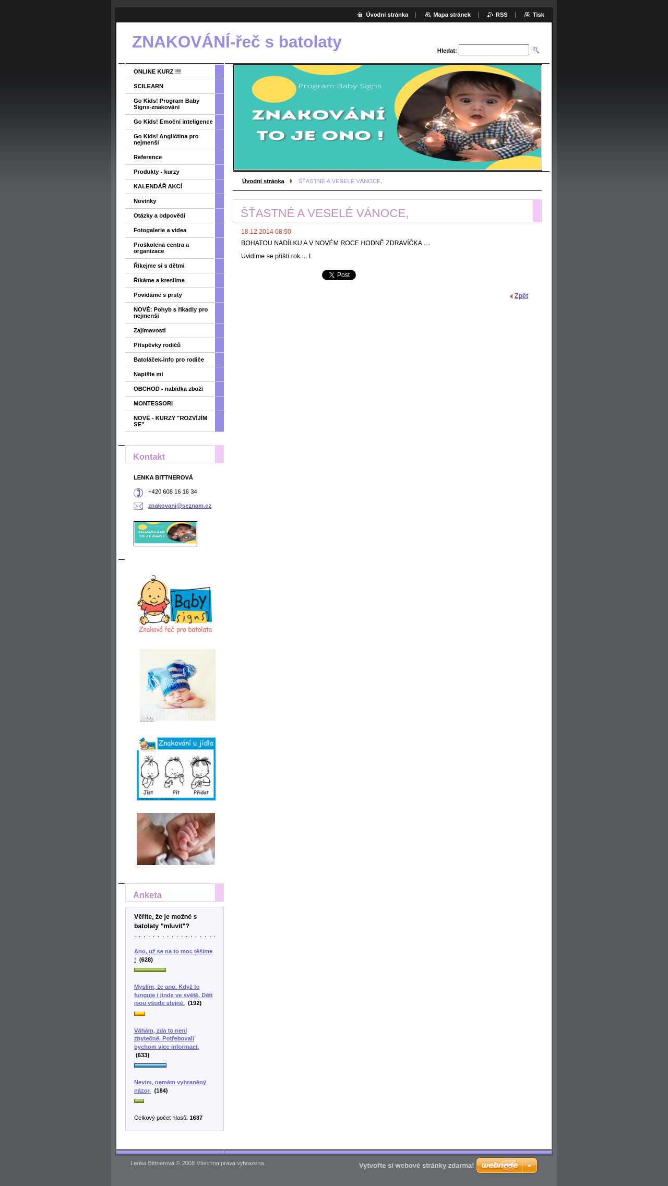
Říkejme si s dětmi (159, 265)
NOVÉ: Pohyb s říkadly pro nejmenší (171, 312)
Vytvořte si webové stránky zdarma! (416, 1165)
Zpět (521, 296)
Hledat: (447, 50)
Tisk (538, 14)
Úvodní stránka (263, 181)
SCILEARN (148, 86)
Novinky (145, 201)
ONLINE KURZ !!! (157, 71)
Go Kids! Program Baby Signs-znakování (166, 104)
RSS (502, 14)
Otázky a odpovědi (159, 215)
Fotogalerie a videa (160, 230)
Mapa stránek (452, 14)
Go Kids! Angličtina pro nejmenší (166, 139)
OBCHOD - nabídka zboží (168, 389)
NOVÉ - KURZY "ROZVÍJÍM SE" (170, 421)
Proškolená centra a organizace (161, 248)
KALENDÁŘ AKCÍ (158, 186)
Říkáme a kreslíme (159, 280)
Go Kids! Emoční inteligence (173, 121)
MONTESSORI (153, 403)
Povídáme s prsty (158, 295)
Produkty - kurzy (157, 172)
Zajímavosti (150, 330)
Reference (148, 157)
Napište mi (148, 374)
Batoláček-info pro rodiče (169, 359)
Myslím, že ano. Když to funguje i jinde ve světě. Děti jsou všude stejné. (173, 995)
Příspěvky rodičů (157, 345)
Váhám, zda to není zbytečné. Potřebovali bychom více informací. (166, 1038)
